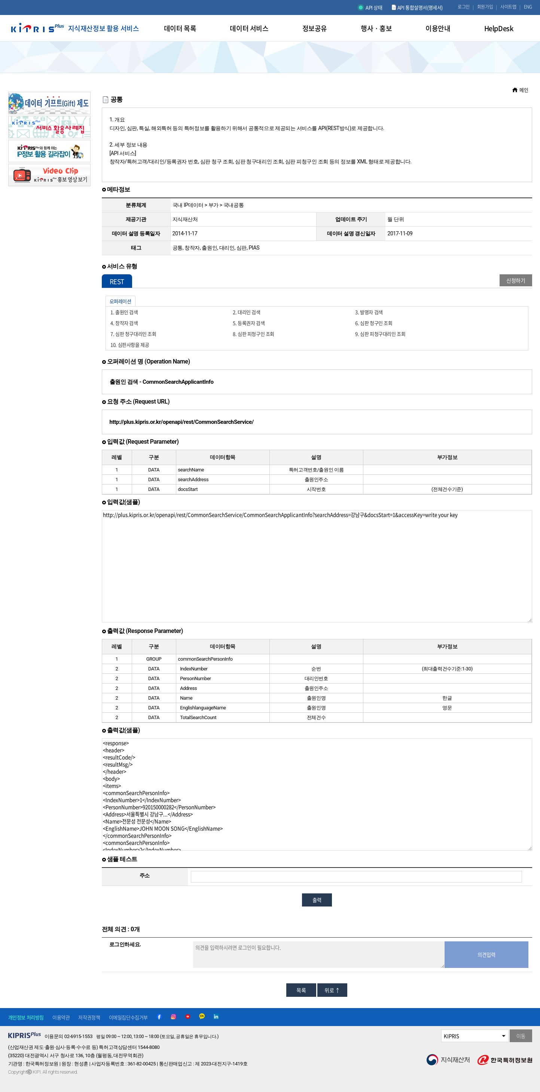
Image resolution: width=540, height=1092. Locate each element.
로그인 (464, 6)
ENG (528, 6)
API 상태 (374, 7)
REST (117, 281)
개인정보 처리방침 (26, 1017)
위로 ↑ (332, 990)
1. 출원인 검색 (124, 312)
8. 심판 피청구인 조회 (253, 333)
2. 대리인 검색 (246, 312)
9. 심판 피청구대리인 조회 (380, 333)
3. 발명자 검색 (368, 312)
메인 (523, 89)
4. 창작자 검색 (124, 322)
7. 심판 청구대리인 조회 (133, 333)
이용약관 (61, 1017)
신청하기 (515, 280)
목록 (301, 990)
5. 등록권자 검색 (249, 322)
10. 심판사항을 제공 (129, 344)
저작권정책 (89, 1017)
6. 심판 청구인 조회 (373, 322)
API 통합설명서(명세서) (420, 7)
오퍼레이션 (120, 301)
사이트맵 (508, 6)
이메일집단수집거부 (128, 1017)
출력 (316, 900)
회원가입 (485, 6)
